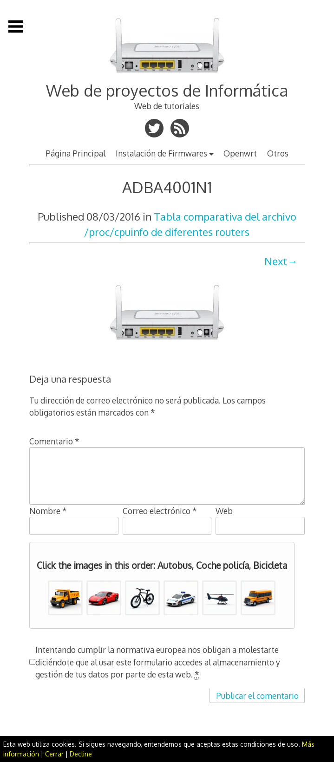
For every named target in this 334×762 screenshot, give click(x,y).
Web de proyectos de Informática (167, 90)
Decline (81, 754)
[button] (65, 597)
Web (224, 511)
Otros (277, 153)
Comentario (54, 441)
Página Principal (75, 153)
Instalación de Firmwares (161, 153)
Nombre (48, 511)
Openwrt (240, 153)
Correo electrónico (160, 511)
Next (275, 260)
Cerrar (54, 754)
